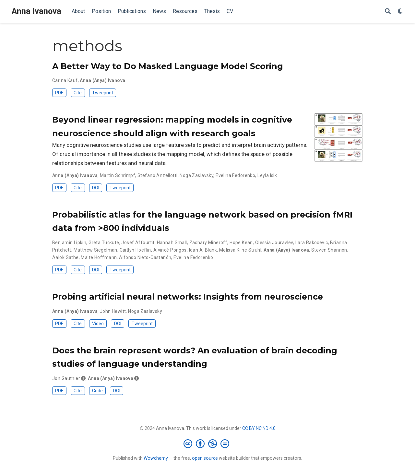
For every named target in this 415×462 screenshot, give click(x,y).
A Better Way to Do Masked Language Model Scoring (167, 66)
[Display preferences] (400, 11)
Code (97, 390)
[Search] (388, 11)
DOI (95, 187)
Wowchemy (156, 458)
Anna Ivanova (36, 11)
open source (205, 458)
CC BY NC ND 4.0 (259, 428)
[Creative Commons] (208, 443)
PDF (59, 92)
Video (98, 323)
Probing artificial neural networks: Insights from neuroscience (187, 297)
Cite (78, 92)
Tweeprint (102, 92)
